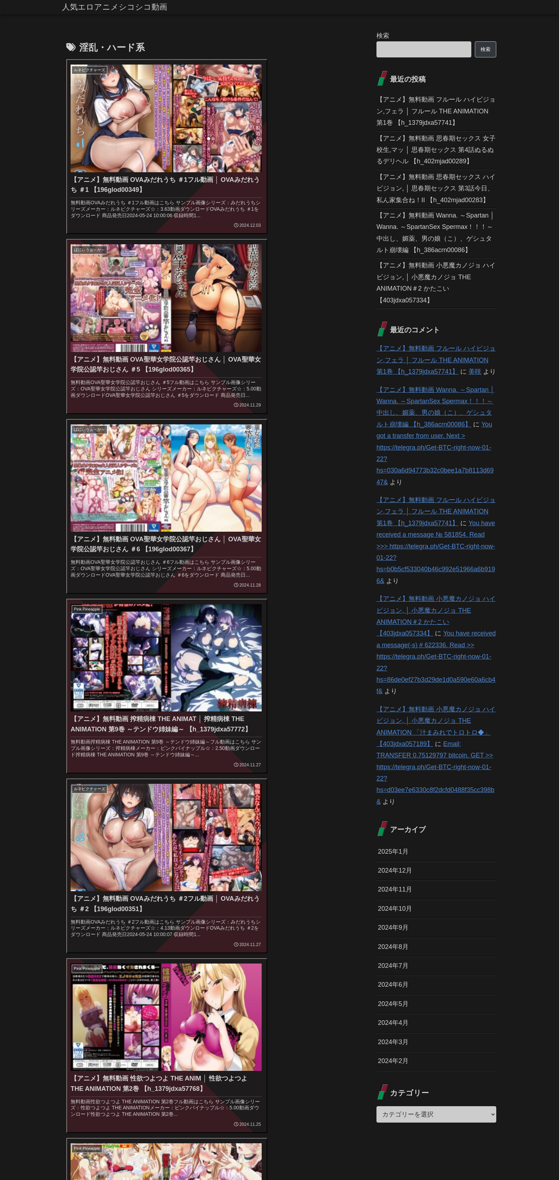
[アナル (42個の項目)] (247, 951)
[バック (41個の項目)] (300, 951)
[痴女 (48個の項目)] (272, 939)
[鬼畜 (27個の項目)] (178, 975)
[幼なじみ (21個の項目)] (217, 987)
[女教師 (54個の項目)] (178, 939)
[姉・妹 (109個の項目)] (220, 928)
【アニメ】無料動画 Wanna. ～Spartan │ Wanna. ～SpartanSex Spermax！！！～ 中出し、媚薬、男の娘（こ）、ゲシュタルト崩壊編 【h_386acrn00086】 (435, 233)
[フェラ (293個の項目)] (226, 915)
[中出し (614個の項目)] (141, 915)
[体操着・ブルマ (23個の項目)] (132, 987)
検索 (382, 35)
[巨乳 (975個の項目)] (117, 915)
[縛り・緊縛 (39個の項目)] (181, 963)
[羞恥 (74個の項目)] (315, 928)
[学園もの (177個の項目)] (255, 915)
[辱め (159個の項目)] (282, 915)
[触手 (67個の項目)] (339, 928)
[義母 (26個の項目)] (244, 975)
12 (228, 1021)
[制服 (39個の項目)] (247, 963)
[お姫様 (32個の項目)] (310, 963)
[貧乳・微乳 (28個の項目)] (123, 975)
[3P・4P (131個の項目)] (113, 928)
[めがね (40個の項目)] (81, 963)
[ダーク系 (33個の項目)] (277, 963)
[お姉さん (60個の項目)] (145, 939)
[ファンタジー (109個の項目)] (255, 928)
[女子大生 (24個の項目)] (336, 975)
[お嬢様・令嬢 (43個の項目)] (166, 951)
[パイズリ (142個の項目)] (82, 928)
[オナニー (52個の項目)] (241, 939)
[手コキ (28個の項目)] (153, 975)
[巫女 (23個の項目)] (84, 987)
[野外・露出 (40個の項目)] (333, 951)
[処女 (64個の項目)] (79, 939)
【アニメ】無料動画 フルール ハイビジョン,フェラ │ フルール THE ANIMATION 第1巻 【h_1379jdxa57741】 (436, 111)
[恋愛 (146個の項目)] (340, 915)
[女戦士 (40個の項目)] (111, 963)
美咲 (474, 371)
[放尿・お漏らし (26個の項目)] (277, 975)
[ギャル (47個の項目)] (301, 939)
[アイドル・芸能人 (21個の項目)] (271, 987)
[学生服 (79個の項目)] (289, 928)
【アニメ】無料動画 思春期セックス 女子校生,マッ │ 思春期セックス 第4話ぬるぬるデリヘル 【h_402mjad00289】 (436, 150)
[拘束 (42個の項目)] (273, 951)
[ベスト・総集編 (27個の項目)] (211, 975)
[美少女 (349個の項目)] (168, 915)
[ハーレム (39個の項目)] (144, 963)
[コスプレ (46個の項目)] (334, 939)
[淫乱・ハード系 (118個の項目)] (184, 928)
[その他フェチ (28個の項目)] (86, 975)
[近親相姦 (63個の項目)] (110, 939)
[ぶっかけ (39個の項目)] (217, 963)
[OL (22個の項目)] (177, 987)
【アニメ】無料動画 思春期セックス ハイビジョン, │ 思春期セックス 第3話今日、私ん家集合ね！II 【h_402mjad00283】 (436, 188)
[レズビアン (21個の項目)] (327, 987)
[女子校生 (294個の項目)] (197, 915)
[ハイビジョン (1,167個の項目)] (86, 915)
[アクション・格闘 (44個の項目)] (91, 951)
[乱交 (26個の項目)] (309, 975)
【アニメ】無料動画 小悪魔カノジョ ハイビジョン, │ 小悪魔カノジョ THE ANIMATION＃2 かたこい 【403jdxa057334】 (436, 282)
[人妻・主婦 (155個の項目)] (311, 915)
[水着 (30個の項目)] (338, 963)
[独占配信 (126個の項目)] (144, 928)
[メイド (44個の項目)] (131, 951)
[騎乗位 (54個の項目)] (209, 939)
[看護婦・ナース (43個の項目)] (210, 951)
